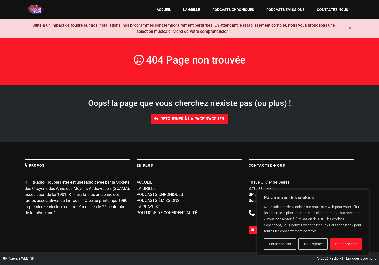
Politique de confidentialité (167, 212)
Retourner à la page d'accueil (189, 118)
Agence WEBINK (18, 258)
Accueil (164, 10)
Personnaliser (280, 244)
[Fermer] (350, 28)
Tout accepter (345, 244)
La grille (191, 10)
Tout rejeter (313, 244)
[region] (313, 222)
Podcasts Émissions (285, 10)
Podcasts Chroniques (233, 10)
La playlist (149, 206)
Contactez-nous (332, 10)
